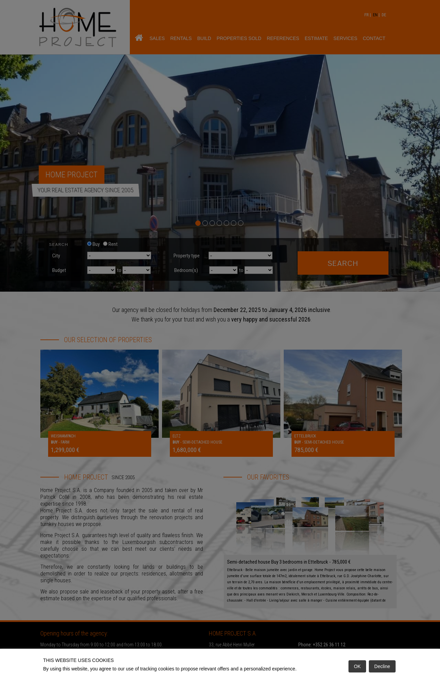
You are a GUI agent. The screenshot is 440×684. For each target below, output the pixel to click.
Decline (382, 666)
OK (357, 666)
